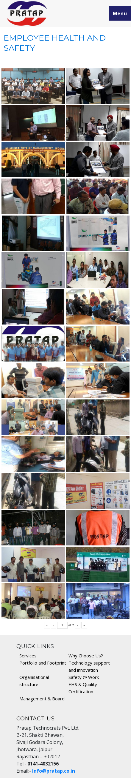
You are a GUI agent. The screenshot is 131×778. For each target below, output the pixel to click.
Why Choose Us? (85, 656)
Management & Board (42, 699)
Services (28, 656)
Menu (120, 13)
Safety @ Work (83, 677)
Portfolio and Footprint (42, 663)
